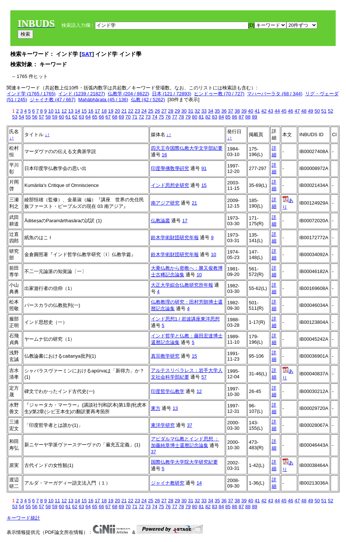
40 (250, 111)
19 (110, 111)
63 (81, 117)
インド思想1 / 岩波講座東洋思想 (185, 319)
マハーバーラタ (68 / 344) (274, 93)
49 (310, 111)
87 (241, 117)
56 (34, 117)
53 (14, 117)
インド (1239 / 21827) (81, 93)
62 (74, 117)
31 (190, 111)
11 (57, 111)
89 (254, 117)
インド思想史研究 (170, 185)
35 (217, 111)
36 (223, 111)
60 (61, 117)
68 (114, 117)
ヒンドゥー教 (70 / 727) (219, 93)
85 (227, 117)
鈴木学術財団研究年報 (175, 237)
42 (263, 111)
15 (83, 111)
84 (221, 117)
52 (330, 111)
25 (150, 111)
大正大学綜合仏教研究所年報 (182, 285)
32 (197, 111)
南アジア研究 (165, 203)
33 (203, 111)
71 (134, 117)
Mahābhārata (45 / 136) (103, 99)
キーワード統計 (23, 518)
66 (101, 117)
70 (128, 117)
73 (148, 117)
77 (174, 117)
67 (107, 117)
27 (163, 111)
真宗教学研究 (165, 356)
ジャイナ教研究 (167, 483)
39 (243, 111)
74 (154, 117)
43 (270, 111)
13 (70, 111)
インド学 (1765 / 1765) (31, 93)
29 (177, 111)
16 (90, 111)
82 (208, 117)
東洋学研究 (163, 425)
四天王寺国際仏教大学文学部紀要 (187, 148)
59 (54, 117)
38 (237, 111)
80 (194, 117)
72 (141, 117)
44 (277, 111)
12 (64, 111)
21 (124, 111)
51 (323, 111)
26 (157, 111)
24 (143, 111)
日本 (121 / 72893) (171, 93)
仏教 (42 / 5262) (148, 99)
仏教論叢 (160, 220)
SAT (86, 54)
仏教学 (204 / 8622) (128, 93)
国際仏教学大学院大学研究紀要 (184, 462)
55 (28, 117)
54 (21, 117)
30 (184, 111)
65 (94, 117)
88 (247, 117)
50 (316, 111)
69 (121, 117)
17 (97, 111)
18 (103, 111)
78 (181, 117)
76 (167, 117)
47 (297, 111)
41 (257, 111)
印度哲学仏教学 (167, 391)
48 (303, 111)
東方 (155, 408)
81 (201, 117)
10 (50, 111)
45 (283, 111)
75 (161, 117)
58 (47, 117)
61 (68, 117)
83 (214, 117)
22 (130, 111)
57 (41, 117)
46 (290, 111)
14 (77, 111)
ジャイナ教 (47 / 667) (52, 99)
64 (88, 117)
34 (210, 111)
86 (234, 117)
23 (137, 111)
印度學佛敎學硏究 (170, 168)
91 (203, 168)
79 (187, 117)
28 (170, 111)
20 (117, 111)
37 (230, 111)
